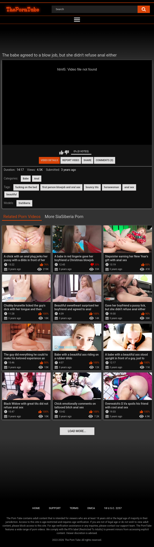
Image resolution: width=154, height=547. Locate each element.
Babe (26, 178)
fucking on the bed (26, 187)
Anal (36, 178)
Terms (74, 508)
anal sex (129, 187)
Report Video (70, 160)
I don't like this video (67, 152)
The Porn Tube (73, 540)
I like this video (61, 152)
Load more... (77, 431)
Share (87, 160)
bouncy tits (92, 187)
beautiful (11, 194)
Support (55, 508)
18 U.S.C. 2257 (113, 508)
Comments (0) (104, 160)
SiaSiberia (24, 203)
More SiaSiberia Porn (64, 216)
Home (36, 508)
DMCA (91, 508)
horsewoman (111, 187)
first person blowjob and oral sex (61, 187)
